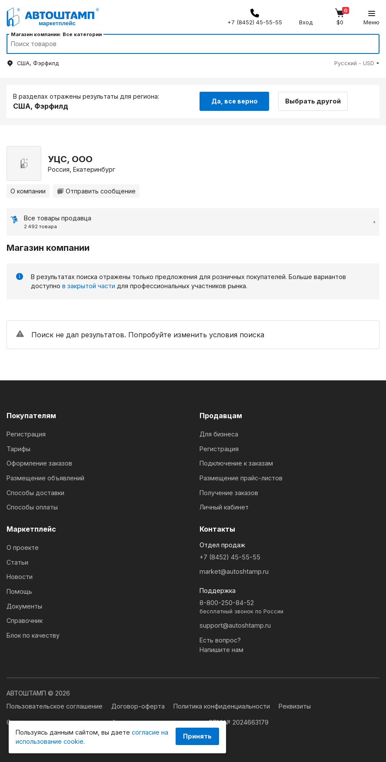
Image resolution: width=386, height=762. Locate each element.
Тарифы (18, 449)
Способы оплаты (32, 507)
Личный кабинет (224, 507)
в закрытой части (88, 285)
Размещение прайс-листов (241, 478)
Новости (20, 576)
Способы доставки (35, 492)
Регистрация (26, 434)
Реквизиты (295, 706)
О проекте (23, 547)
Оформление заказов (39, 463)
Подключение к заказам (236, 463)
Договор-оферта (138, 706)
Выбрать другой (313, 101)
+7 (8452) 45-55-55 (230, 557)
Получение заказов (229, 492)
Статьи (17, 562)
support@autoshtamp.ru (235, 625)
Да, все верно (234, 101)
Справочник (25, 620)
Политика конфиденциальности (222, 706)
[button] (356, 63)
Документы (24, 606)
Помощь (19, 591)
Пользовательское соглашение (55, 706)
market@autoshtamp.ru (234, 571)
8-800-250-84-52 (289, 607)
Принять (197, 736)
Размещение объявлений (45, 478)
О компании (28, 191)
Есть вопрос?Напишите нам (221, 644)
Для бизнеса (219, 434)
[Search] (184, 44)
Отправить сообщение (96, 191)
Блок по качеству (33, 635)
